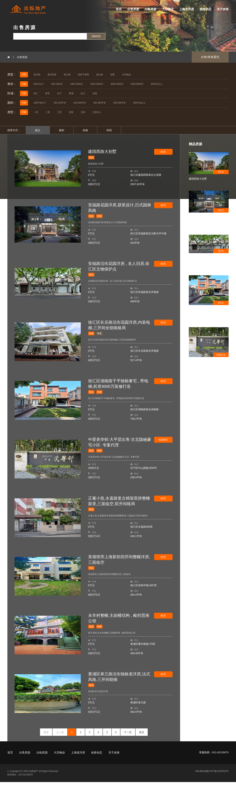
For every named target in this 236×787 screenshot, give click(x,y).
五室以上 (97, 112)
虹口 (83, 93)
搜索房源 (96, 36)
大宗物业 (168, 9)
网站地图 (204, 776)
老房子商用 (83, 74)
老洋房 (37, 74)
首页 (119, 9)
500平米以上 (139, 103)
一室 (36, 112)
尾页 (141, 737)
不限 (24, 74)
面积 (61, 130)
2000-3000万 (96, 84)
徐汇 (36, 93)
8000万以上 (156, 84)
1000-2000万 (76, 84)
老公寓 (67, 74)
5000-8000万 (137, 84)
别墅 (112, 74)
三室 (59, 112)
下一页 (128, 737)
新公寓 (99, 74)
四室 (71, 112)
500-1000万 (57, 84)
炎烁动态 (205, 9)
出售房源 (133, 9)
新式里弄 (52, 74)
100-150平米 (59, 103)
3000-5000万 (117, 84)
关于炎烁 (223, 9)
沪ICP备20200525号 (219, 776)
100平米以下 (40, 103)
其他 (95, 93)
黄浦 (71, 93)
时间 (109, 130)
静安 (47, 93)
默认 (37, 130)
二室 (47, 112)
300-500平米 (119, 103)
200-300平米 (99, 103)
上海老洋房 (186, 9)
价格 (85, 130)
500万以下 (39, 84)
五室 (83, 112)
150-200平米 (79, 103)
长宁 (59, 93)
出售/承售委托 (210, 57)
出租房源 (150, 9)
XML (197, 776)
